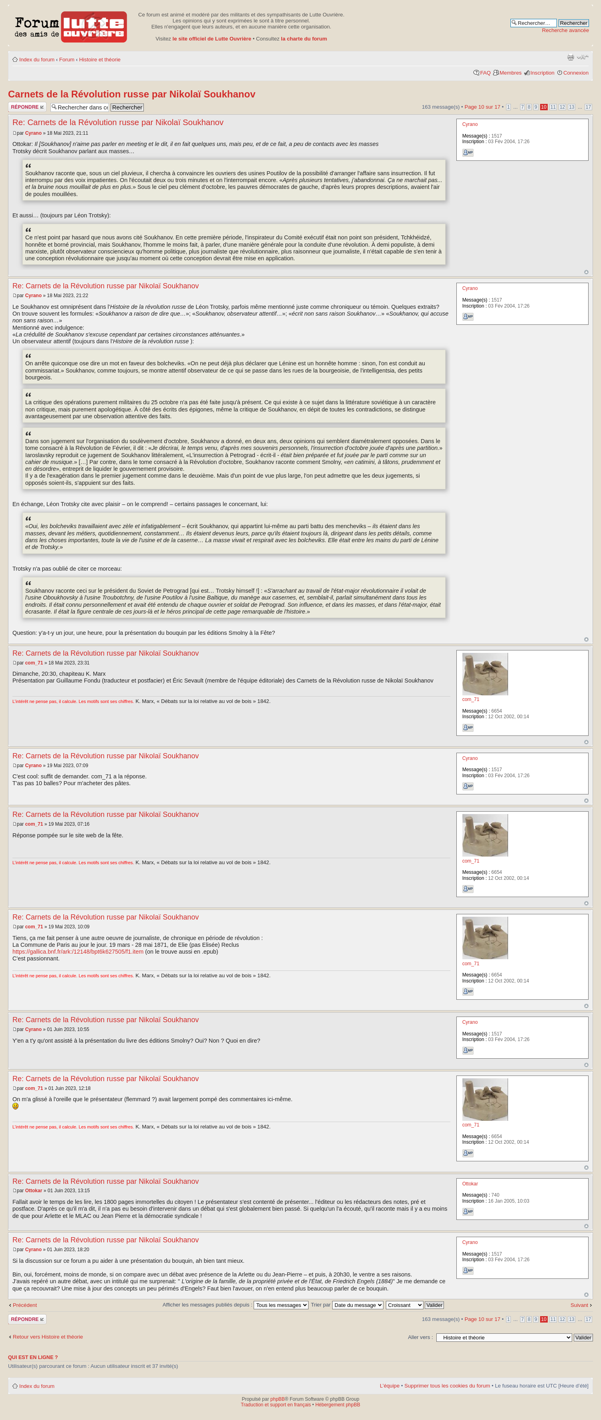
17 (588, 107)
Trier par (347, 1305)
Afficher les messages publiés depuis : (236, 1305)
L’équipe (389, 1386)
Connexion (576, 73)
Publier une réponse (27, 107)
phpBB (277, 1399)
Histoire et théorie (100, 60)
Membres (511, 73)
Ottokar (33, 1190)
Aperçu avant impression (570, 57)
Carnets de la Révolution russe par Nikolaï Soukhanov (132, 94)
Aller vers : (420, 1337)
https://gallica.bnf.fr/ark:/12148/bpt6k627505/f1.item (77, 951)
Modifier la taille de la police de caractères (583, 57)
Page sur (482, 107)
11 (553, 107)
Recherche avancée (565, 30)
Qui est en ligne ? (33, 1357)
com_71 (34, 663)
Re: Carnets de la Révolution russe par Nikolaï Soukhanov (118, 122)
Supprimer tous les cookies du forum (447, 1386)
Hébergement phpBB (337, 1405)
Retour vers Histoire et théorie (48, 1337)
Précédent (25, 1305)
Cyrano (33, 133)
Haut (586, 272)
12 (562, 107)
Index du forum (36, 60)
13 (571, 107)
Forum (67, 60)
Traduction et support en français (276, 1405)
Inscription (542, 73)
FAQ (485, 73)
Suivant (579, 1305)
